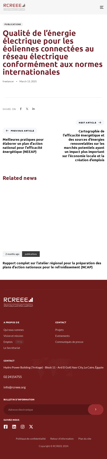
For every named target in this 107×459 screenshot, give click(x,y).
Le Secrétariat (12, 347)
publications (13, 24)
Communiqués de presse (69, 341)
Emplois (14, 342)
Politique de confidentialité (31, 438)
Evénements (62, 335)
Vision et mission (13, 335)
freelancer (8, 81)
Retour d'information (62, 438)
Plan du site (84, 438)
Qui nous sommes (14, 329)
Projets (59, 329)
